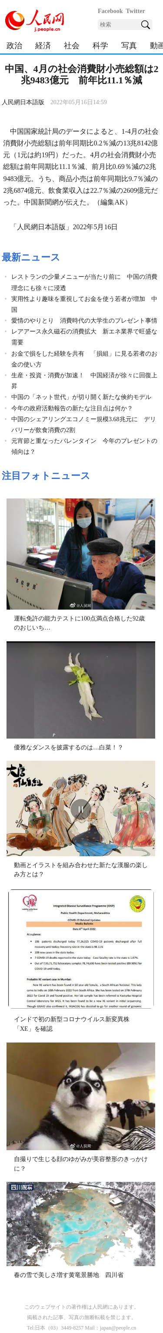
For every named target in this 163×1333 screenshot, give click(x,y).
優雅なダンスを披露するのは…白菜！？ (68, 747)
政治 (14, 45)
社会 (72, 45)
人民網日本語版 (23, 102)
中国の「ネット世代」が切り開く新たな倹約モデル (81, 397)
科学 (100, 45)
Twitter (135, 11)
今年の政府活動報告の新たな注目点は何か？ (72, 408)
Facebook (110, 11)
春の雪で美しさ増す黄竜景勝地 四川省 (68, 1275)
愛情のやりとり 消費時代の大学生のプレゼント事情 (84, 320)
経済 (43, 45)
